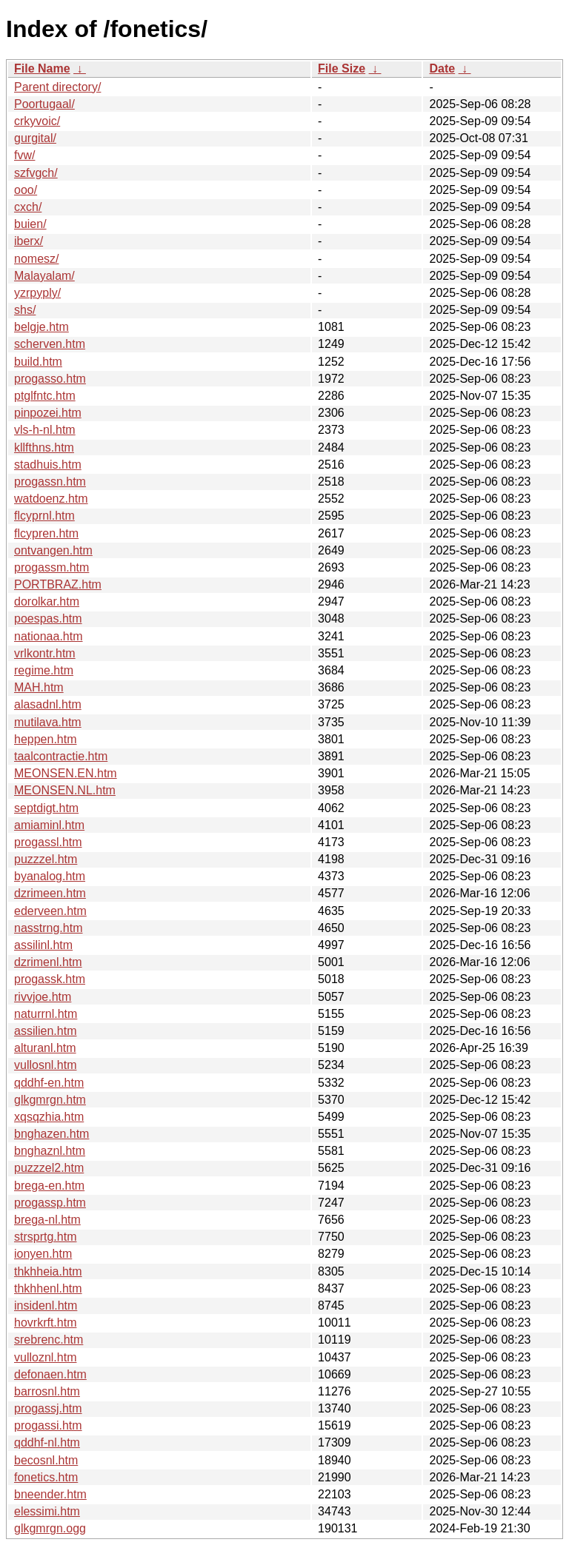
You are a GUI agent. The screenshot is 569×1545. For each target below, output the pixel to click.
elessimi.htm (47, 1511)
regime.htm (43, 670)
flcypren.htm (46, 533)
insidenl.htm (45, 1305)
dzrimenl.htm (48, 962)
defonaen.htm (50, 1374)
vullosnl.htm (45, 1065)
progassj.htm (48, 1408)
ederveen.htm (50, 911)
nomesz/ (36, 258)
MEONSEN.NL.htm (65, 790)
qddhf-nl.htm (47, 1442)
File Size (341, 68)
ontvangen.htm (53, 550)
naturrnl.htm (45, 1014)
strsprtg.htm (45, 1236)
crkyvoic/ (37, 121)
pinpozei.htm (47, 412)
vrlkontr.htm (45, 653)
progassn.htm (50, 481)
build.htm (38, 361)
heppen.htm (45, 739)
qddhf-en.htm (49, 1082)
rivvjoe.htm (42, 997)
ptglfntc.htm (45, 395)
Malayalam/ (44, 275)
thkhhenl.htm (48, 1288)
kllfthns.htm (44, 447)
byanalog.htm (49, 876)
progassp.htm (50, 1202)
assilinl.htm (43, 945)
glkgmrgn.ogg (50, 1528)
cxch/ (27, 207)
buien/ (30, 224)
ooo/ (25, 190)
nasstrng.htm (48, 928)
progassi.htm (48, 1425)
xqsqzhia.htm (49, 1116)
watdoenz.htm (51, 498)
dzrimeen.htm (50, 893)
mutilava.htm (47, 722)
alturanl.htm (45, 1048)
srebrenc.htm (48, 1339)
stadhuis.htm (47, 464)
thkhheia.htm (48, 1271)
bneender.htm (50, 1494)
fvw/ (24, 155)
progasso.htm (50, 378)
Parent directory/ (57, 87)
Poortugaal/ (44, 104)
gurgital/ (35, 138)
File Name (42, 68)
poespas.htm (48, 618)
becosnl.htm (46, 1460)
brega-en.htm (49, 1185)
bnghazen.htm (51, 1133)
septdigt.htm (46, 808)
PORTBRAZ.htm (58, 584)
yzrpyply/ (37, 292)
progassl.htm (48, 842)
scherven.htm (49, 344)
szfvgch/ (36, 173)
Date (442, 68)
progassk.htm (49, 979)
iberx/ (28, 241)
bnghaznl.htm (49, 1150)
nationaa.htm (48, 636)
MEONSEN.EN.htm (65, 773)
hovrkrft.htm (45, 1322)
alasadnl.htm (47, 704)
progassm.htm (51, 567)
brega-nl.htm (47, 1219)
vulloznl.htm (45, 1357)
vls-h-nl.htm (45, 429)
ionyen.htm (43, 1253)
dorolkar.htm (46, 601)
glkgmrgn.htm (50, 1099)
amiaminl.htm (49, 825)
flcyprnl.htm (44, 515)
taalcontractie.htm (60, 756)
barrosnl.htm (47, 1391)
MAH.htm (39, 687)
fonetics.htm (46, 1477)
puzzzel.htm (45, 859)
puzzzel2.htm (49, 1168)
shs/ (25, 310)
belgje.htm (41, 327)
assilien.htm (45, 1031)
